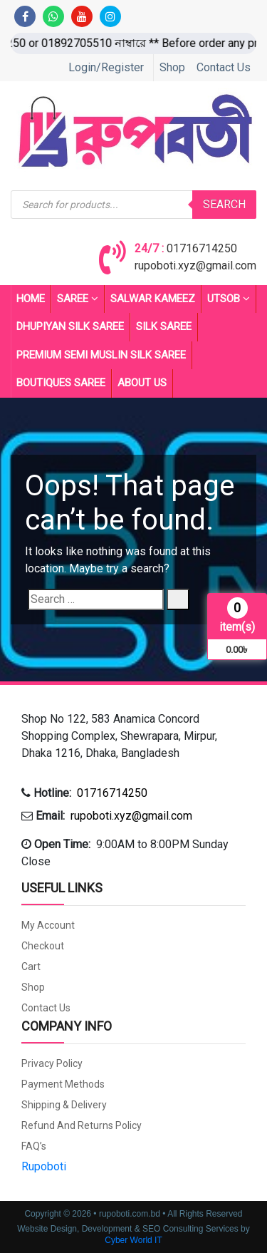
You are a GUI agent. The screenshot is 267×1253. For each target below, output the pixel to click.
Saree (77, 299)
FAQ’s (33, 1146)
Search (224, 204)
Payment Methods (63, 1084)
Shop (172, 67)
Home (30, 298)
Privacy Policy (52, 1063)
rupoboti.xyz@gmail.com (195, 265)
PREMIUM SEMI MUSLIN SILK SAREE (101, 355)
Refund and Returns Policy (81, 1125)
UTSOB (228, 299)
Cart (31, 966)
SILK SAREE (164, 326)
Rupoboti (43, 1166)
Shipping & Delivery (64, 1104)
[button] (133, 736)
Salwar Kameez (152, 298)
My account (48, 925)
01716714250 (202, 248)
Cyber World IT (133, 1240)
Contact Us (224, 67)
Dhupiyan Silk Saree (70, 326)
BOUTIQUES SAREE (60, 382)
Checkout (42, 946)
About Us (142, 382)
